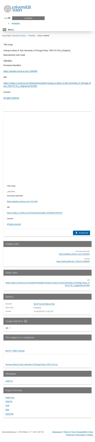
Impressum (57, 432)
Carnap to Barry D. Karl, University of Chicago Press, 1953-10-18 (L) (31, 364)
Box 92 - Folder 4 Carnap (14, 351)
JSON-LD (9, 381)
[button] (8, 29)
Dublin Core (9, 398)
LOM (7, 406)
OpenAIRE (9, 414)
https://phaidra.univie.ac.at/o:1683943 (20, 71)
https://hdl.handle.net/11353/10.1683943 (73, 261)
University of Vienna (19, 36)
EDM (7, 410)
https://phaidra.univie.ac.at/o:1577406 (22, 201)
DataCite (8, 401)
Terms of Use (69, 432)
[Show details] (25, 321)
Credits (90, 435)
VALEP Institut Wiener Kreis (44, 304)
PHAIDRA (16, 24)
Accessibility (81, 432)
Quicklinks (28, 18)
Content (47, 149)
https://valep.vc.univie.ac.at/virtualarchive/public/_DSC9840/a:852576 (34, 213)
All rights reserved (11, 98)
